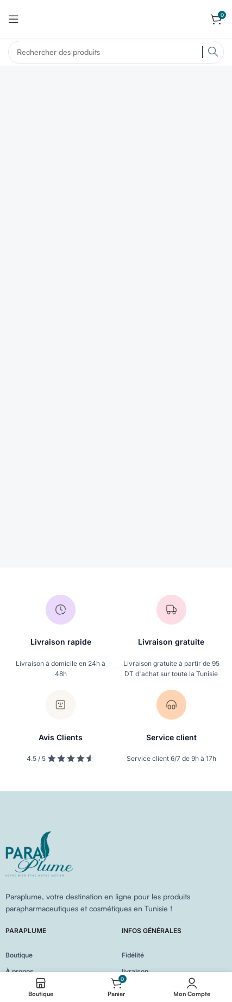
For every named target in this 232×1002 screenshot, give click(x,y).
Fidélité (133, 955)
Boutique (19, 955)
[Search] (116, 52)
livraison (135, 971)
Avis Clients (61, 737)
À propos (19, 971)
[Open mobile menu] (13, 19)
